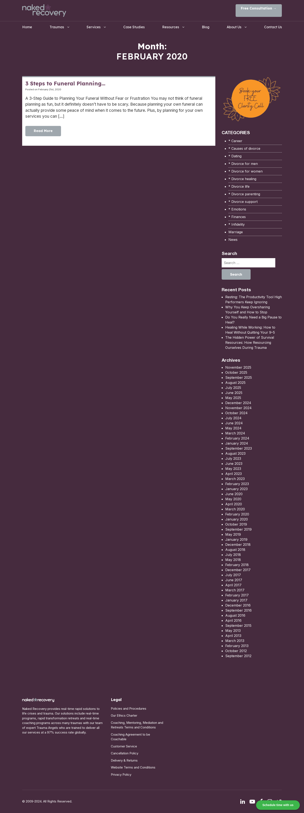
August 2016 (235, 615)
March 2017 (234, 590)
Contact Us (273, 27)
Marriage (235, 232)
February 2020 (237, 514)
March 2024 (235, 433)
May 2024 (233, 428)
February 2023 (237, 484)
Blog (205, 27)
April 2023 (233, 474)
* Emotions (237, 209)
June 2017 (233, 580)
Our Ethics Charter (124, 715)
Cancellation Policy (124, 753)
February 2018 (237, 565)
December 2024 (238, 403)
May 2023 (233, 468)
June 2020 (234, 494)
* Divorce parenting (244, 194)
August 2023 (235, 453)
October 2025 (236, 372)
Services (93, 27)
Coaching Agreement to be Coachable (130, 736)
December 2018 (238, 544)
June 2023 (233, 463)
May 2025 (233, 398)
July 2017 (233, 575)
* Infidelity (236, 224)
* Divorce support (243, 202)
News (233, 239)
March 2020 (235, 509)
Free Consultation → (259, 8)
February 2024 (237, 438)
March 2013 (234, 641)
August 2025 (235, 382)
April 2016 (233, 620)
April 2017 (233, 585)
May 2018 (233, 560)
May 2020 (233, 499)
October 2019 (236, 524)
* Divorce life (239, 186)
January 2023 (236, 489)
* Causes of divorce (244, 148)
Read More (43, 131)
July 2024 (233, 418)
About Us (234, 27)
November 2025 (238, 367)
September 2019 (238, 529)
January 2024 (236, 443)
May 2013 (233, 630)
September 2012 (238, 656)
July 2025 (233, 388)
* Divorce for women (245, 171)
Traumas (57, 27)
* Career (235, 141)
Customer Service (124, 746)
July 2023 (233, 458)
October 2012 (236, 651)
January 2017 (236, 600)
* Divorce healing (242, 179)
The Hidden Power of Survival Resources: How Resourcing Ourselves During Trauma (249, 342)
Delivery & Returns (124, 760)
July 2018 (233, 555)
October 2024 (236, 413)
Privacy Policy (121, 775)
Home (27, 27)
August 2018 (235, 549)
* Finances (237, 217)
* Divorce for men (243, 164)
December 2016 (238, 605)
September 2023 (238, 448)
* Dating (235, 156)
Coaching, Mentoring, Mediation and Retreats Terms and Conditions (137, 725)
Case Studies (134, 27)
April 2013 (233, 636)
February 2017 (237, 595)
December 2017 (238, 570)
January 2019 (236, 539)
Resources (170, 27)
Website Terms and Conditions (133, 767)
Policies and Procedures (128, 708)
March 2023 (235, 479)
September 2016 (238, 610)
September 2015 (238, 625)
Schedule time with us (277, 805)
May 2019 (233, 534)
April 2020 (233, 504)
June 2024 (234, 423)
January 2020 (236, 519)
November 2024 (238, 408)
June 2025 (233, 393)
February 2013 (236, 646)
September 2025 (238, 377)
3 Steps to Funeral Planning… (65, 83)
